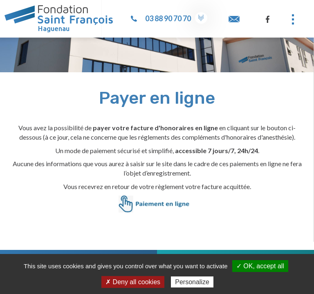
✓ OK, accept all (260, 266)
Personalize (192, 281)
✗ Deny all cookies (132, 281)
